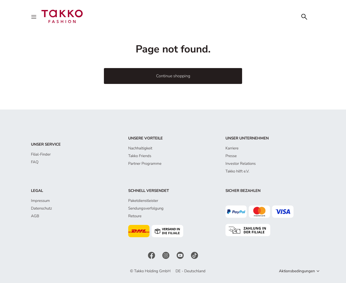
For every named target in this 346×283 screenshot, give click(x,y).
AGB (35, 216)
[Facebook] (152, 255)
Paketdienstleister (143, 200)
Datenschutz (41, 208)
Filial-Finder (41, 154)
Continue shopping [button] (173, 76)
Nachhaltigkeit (140, 148)
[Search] (304, 16)
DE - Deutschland (191, 271)
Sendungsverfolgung (146, 208)
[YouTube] (181, 255)
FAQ (34, 162)
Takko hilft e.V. (237, 171)
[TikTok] (194, 255)
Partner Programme (144, 163)
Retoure (135, 216)
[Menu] (34, 16)
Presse (231, 155)
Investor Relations (240, 163)
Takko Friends (139, 155)
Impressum (40, 200)
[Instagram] (166, 255)
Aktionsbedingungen (297, 271)
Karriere (232, 148)
